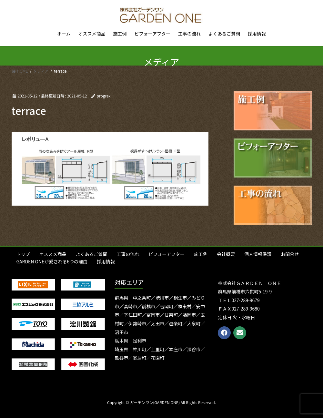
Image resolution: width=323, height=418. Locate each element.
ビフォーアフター (167, 254)
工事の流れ (128, 254)
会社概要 (226, 254)
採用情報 (106, 261)
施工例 (200, 254)
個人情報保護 (257, 254)
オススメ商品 (52, 254)
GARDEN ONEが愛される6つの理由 (52, 261)
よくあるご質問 (91, 254)
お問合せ (290, 254)
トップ (23, 254)
